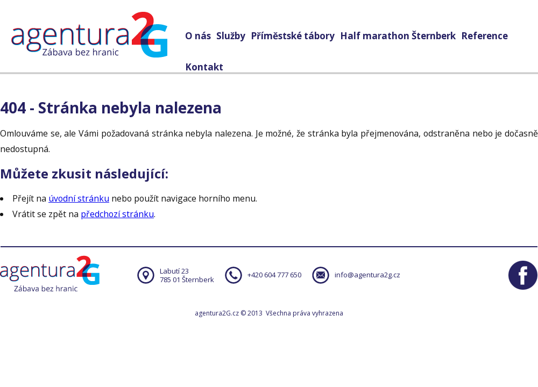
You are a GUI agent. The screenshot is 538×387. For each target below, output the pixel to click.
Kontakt (204, 67)
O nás (198, 36)
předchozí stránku (117, 214)
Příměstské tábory (293, 36)
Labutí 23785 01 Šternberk (187, 275)
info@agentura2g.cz (367, 275)
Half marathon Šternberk (398, 36)
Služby (230, 36)
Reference (484, 36)
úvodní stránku (78, 198)
